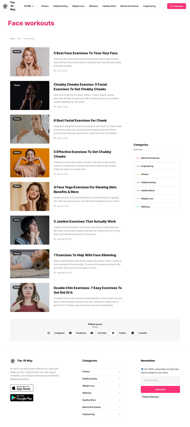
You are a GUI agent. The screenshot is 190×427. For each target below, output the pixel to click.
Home (12, 39)
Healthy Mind (109, 6)
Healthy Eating (61, 6)
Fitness (45, 6)
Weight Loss (79, 6)
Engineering (150, 6)
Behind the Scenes (130, 6)
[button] (30, 6)
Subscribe (178, 6)
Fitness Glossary (150, 397)
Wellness (94, 6)
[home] (10, 6)
